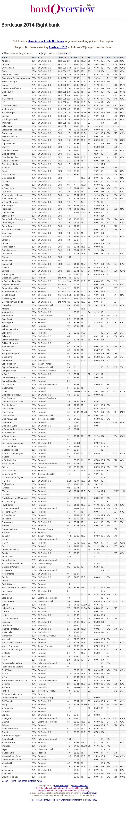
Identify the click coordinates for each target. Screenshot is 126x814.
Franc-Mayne (8, 212)
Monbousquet (8, 247)
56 (68, 205)
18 (102, 92)
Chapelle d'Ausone (10, 284)
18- (102, 85)
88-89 (97, 212)
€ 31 (115, 191)
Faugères (6, 191)
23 (68, 684)
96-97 (97, 64)
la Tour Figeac (8, 274)
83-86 (97, 615)
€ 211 (115, 773)
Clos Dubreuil (8, 408)
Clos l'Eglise (7, 412)
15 (68, 112)
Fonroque (6, 209)
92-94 (76, 102)
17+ (82, 71)
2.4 (68, 653)
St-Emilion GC (44, 61)
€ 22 (115, 439)
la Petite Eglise (8, 298)
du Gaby (6, 536)
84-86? (77, 419)
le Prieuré (6, 687)
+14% (122, 92)
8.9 (68, 470)
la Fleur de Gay (9, 512)
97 (89, 515)
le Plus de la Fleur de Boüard (15, 680)
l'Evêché (5, 494)
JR (82, 57)
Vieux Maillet (8, 763)
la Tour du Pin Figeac (11, 735)
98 (89, 68)
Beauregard (7, 322)
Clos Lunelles (8, 415)
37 (68, 71)
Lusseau (6, 622)
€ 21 (115, 205)
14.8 (69, 278)
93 (89, 92)
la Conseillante (9, 436)
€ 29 (115, 181)
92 (89, 78)
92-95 (97, 71)
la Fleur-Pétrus (8, 515)
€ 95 (115, 116)
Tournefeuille (8, 739)
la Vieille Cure (8, 753)
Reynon (5, 691)
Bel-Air (5, 326)
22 (68, 85)
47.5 (69, 711)
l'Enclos (5, 487)
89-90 (97, 384)
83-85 (76, 243)
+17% (122, 74)
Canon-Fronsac (45, 315)
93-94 (97, 88)
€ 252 (115, 61)
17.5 (83, 68)
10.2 (69, 150)
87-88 (97, 236)
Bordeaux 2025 (58, 47)
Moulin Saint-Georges (12, 649)
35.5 (69, 68)
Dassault (6, 181)
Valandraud (7, 126)
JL (95, 57)
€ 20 (115, 174)
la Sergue (6, 718)
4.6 (68, 291)
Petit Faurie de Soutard (12, 666)
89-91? (77, 391)
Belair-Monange (9, 81)
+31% (122, 112)
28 (68, 191)
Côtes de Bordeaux (47, 370)
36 (68, 253)
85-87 (76, 147)
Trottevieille (7, 123)
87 (89, 167)
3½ (108, 130)
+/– (122, 57)
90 (89, 71)
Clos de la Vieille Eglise (12, 401)
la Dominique (8, 188)
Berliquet (6, 140)
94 (89, 64)
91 (89, 126)
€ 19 (115, 305)
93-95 (76, 64)
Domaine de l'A (9, 474)
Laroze (5, 243)
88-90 (97, 130)
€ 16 (115, 518)
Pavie (4, 71)
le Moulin (6, 653)
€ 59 (115, 88)
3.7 (68, 154)
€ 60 (115, 346)
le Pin (4, 677)
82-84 (76, 319)
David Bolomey (61, 785)
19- (102, 64)
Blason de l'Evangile (11, 278)
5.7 (68, 405)
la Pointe (6, 684)
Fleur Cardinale (9, 198)
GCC (60, 130)
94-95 (97, 61)
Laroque (6, 240)
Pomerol (42, 278)
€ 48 (115, 505)
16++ (83, 212)
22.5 (69, 188)
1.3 (68, 164)
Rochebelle (7, 260)
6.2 (68, 336)
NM (75, 57)
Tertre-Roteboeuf (10, 728)
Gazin (4, 546)
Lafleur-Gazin (8, 608)
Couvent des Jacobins (12, 443)
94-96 (97, 68)
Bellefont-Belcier (9, 136)
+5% (122, 174)
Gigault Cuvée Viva (10, 549)
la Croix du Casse (10, 450)
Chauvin (5, 147)
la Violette (6, 773)
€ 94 (115, 195)
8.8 (68, 463)
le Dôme (6, 481)
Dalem (5, 467)
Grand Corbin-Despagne (13, 219)
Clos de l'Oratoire (10, 150)
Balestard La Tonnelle (12, 130)
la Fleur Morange (9, 202)
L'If (3, 102)
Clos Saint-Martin (10, 164)
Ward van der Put (80, 785)
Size (69, 57)
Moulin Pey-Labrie (10, 646)
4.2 (68, 474)
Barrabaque (7, 315)
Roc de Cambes (9, 697)
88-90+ (77, 443)
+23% (122, 95)
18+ (102, 71)
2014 (34, 61)
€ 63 (115, 391)
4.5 (68, 109)
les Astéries (7, 312)
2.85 (69, 481)
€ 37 (115, 322)
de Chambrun (8, 384)
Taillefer (5, 725)
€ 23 (115, 209)
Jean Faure (7, 233)
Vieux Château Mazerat (12, 759)
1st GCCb (62, 74)
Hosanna (6, 594)
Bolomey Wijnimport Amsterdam (67, 800)
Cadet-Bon (7, 360)
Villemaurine (7, 770)
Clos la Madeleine (10, 160)
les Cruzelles (8, 463)
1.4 (68, 408)
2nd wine (62, 278)
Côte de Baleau (9, 174)
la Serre (5, 267)
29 (68, 766)
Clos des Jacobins (10, 157)
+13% (122, 133)
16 (82, 92)
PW (108, 57)
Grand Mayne (8, 222)
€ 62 (115, 453)
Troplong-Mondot (10, 119)
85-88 (97, 608)
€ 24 (115, 143)
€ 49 (115, 74)
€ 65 (115, 281)
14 (68, 143)
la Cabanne (7, 357)
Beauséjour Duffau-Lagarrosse (16, 78)
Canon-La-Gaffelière (11, 88)
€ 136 (115, 284)
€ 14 (115, 766)
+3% (122, 150)
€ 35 (115, 188)
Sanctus (5, 715)
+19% (122, 777)
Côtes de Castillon (46, 305)
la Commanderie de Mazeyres (16, 429)
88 (89, 112)
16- (82, 167)
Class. (62, 57)
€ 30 (115, 140)
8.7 (68, 364)
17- (102, 102)
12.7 (69, 171)
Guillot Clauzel (8, 584)
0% (121, 205)
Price (116, 57)
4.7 (68, 360)
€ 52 (115, 105)
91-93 (76, 61)
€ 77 (115, 78)
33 (68, 722)
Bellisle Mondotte (10, 343)
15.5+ (83, 391)
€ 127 (115, 491)
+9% (122, 61)
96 (89, 484)
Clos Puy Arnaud (9, 419)
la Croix (5, 457)
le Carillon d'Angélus (11, 281)
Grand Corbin (8, 216)
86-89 (97, 708)
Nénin (4, 660)
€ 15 (115, 315)
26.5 (69, 219)
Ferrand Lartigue (9, 501)
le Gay (5, 543)
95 (89, 61)
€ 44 (115, 178)
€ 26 (115, 171)
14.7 (69, 467)
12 (68, 123)
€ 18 (115, 753)
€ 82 (115, 119)
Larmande (6, 236)
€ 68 (115, 123)
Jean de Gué (8, 598)
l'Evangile (6, 491)
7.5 (68, 315)
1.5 (68, 202)
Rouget (5, 704)
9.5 (68, 429)
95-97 (76, 68)
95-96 (97, 673)
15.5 (83, 74)
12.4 (69, 136)
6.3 (68, 264)
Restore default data (30, 781)
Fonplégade (7, 522)
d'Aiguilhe (6, 305)
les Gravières (8, 574)
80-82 (76, 766)
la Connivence (8, 432)
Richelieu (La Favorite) (12, 694)
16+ (102, 143)
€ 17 (115, 467)
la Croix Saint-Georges (12, 453)
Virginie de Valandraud (12, 302)
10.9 (69, 105)
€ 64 (115, 412)
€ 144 (115, 295)
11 (68, 443)
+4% (122, 143)
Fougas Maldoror (10, 529)
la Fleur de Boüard (10, 508)
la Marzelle (7, 632)
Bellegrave (7, 333)
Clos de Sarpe (8, 154)
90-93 (97, 391)
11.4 (69, 673)
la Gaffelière (7, 99)
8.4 (68, 157)
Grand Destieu (8, 556)
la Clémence (7, 388)
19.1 (69, 222)
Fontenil (5, 525)
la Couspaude (8, 178)
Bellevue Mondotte (10, 339)
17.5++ (84, 605)
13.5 (69, 756)
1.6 (68, 374)
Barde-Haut (7, 133)
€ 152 (115, 109)
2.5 (68, 625)
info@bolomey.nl (89, 793)
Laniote (5, 615)
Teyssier (5, 732)
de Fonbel (6, 518)
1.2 (68, 426)
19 (68, 539)
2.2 (68, 160)
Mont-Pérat (7, 636)
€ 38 (115, 336)
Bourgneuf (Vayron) (11, 353)
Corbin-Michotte (9, 439)
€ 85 (115, 95)
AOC (40, 57)
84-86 (76, 267)
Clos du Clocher (9, 405)
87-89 (76, 157)
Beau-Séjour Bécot (10, 74)
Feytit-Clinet (7, 505)
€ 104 (115, 629)
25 (68, 236)
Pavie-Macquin (9, 112)
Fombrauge (7, 205)
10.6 (69, 130)
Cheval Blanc (8, 68)
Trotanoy (6, 746)
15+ (102, 570)
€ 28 (115, 460)
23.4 (69, 61)
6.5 (68, 350)
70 (68, 636)
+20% (122, 64)
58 (68, 240)
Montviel (6, 639)
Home (31, 800)
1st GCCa (62, 61)
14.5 (83, 333)
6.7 (68, 346)
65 (68, 370)
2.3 (68, 446)
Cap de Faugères (10, 367)
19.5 (69, 88)
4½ (108, 61)
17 (82, 64)
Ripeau (5, 257)
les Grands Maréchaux (12, 563)
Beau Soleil (7, 319)
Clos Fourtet (7, 92)
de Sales (6, 711)
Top (4, 781)
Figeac (5, 95)
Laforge (5, 611)
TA (89, 57)
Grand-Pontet (8, 226)
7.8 (68, 333)
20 (68, 92)
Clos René (6, 422)
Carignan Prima (9, 370)
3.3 (68, 381)
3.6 (68, 319)
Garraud (5, 539)
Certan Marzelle (9, 381)
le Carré (5, 374)
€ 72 (115, 92)
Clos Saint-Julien (9, 426)
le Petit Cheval (8, 295)
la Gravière (7, 570)
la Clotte (5, 167)
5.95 (69, 556)
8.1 (68, 185)
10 (68, 140)
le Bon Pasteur (8, 346)
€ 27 (115, 130)
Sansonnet (7, 264)
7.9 (68, 618)
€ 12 (115, 367)
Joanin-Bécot (8, 601)
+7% (122, 109)
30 (68, 119)
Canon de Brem (9, 364)
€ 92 (115, 594)
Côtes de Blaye (45, 329)
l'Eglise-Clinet (8, 484)
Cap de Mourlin (9, 143)
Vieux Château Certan (12, 756)
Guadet (5, 577)
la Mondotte (7, 109)
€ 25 (115, 157)
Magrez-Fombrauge (11, 629)
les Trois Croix (8, 742)
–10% (122, 491)
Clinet (4, 391)
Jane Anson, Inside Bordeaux (46, 41)
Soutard (5, 271)
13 (68, 326)
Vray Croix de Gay (10, 777)
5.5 (68, 298)
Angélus (6, 61)
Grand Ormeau (8, 560)
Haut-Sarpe (7, 591)
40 (68, 95)
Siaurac (5, 722)
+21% (122, 271)
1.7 (68, 584)
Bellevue (6, 336)
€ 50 (115, 154)
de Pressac (7, 253)
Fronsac (42, 467)
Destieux (6, 185)
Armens (5, 309)
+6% (122, 188)
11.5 (69, 536)
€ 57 (115, 546)
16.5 (69, 74)
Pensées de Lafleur (11, 291)
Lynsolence (7, 625)
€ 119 (115, 126)
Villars (5, 766)
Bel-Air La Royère (10, 329)
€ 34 (115, 302)
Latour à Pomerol (10, 618)
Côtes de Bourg (45, 529)
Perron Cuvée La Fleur (12, 663)
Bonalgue (6, 350)
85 (89, 178)
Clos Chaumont (9, 398)
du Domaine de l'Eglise (12, 477)
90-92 (76, 78)
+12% (122, 116)
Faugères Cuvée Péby (12, 195)
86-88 (76, 143)
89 (89, 105)
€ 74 (115, 512)
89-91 (76, 81)
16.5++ (84, 130)
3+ (108, 333)
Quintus (5, 116)
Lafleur (5, 605)
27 (68, 243)
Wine (4, 57)
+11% (122, 195)
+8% (122, 130)
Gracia (5, 553)
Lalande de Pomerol (47, 384)
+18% (122, 78)
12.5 (69, 694)
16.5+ (83, 61)
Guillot (5, 580)
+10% (122, 718)
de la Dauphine (9, 470)
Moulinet (6, 656)
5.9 (68, 412)
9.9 (68, 601)
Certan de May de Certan (13, 377)
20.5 (69, 563)
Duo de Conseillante (11, 288)
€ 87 (115, 553)
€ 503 (115, 64)
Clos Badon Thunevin (12, 395)
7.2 (68, 746)
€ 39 (115, 229)
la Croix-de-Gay (9, 460)
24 (68, 181)
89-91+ (77, 687)
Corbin (5, 171)
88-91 (97, 649)
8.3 (68, 567)
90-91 (97, 116)
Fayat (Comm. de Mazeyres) (15, 498)
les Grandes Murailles (12, 229)
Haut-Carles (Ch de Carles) (14, 587)
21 (68, 591)
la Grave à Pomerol (10, 567)
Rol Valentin (7, 701)
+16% (122, 322)
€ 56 (115, 85)
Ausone (5, 64)
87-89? (77, 99)
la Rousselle (7, 708)
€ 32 (115, 770)
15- (102, 154)
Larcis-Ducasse (9, 105)
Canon (5, 85)
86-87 (97, 350)
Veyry (4, 749)
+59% (122, 453)
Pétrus (5, 673)
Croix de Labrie (9, 446)
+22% (122, 346)
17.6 (69, 209)
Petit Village (7, 670)
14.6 (69, 274)
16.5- (83, 105)
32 (68, 247)
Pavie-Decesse (9, 250)
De (102, 57)
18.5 (103, 61)
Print (13, 781)
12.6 (69, 81)
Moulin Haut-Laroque (12, 642)
